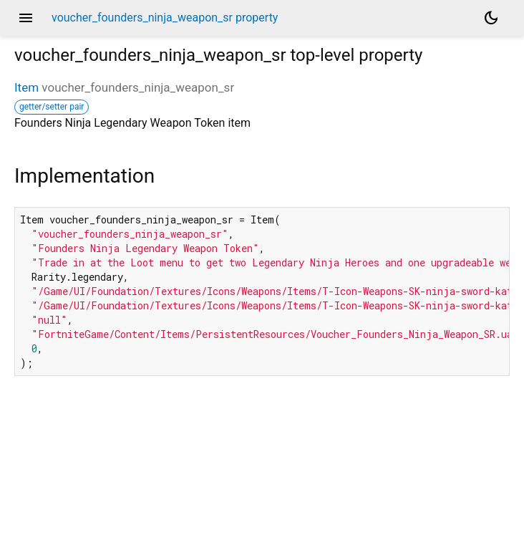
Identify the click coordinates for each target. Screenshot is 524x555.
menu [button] (25, 17)
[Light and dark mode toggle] (491, 17)
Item (26, 87)
